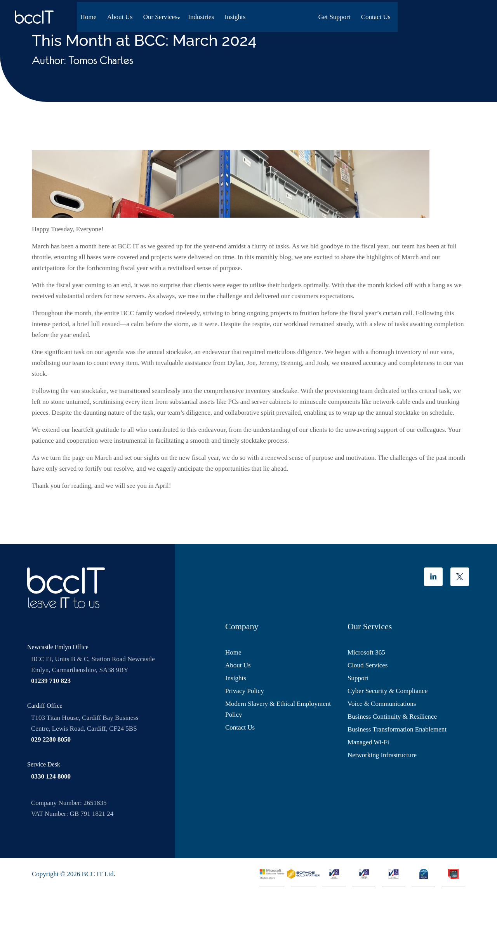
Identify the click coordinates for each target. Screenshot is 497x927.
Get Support (417, 15)
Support (358, 678)
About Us (122, 15)
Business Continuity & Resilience (392, 716)
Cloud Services (368, 665)
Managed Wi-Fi (368, 742)
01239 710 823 (51, 680)
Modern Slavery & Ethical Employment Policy (278, 709)
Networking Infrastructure (382, 755)
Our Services (161, 15)
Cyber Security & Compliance (387, 691)
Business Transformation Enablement (397, 729)
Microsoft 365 (366, 652)
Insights (235, 15)
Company (242, 626)
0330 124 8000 (51, 776)
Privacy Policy (244, 691)
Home (91, 15)
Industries (202, 15)
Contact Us (458, 15)
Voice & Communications (382, 703)
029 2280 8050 (51, 739)
